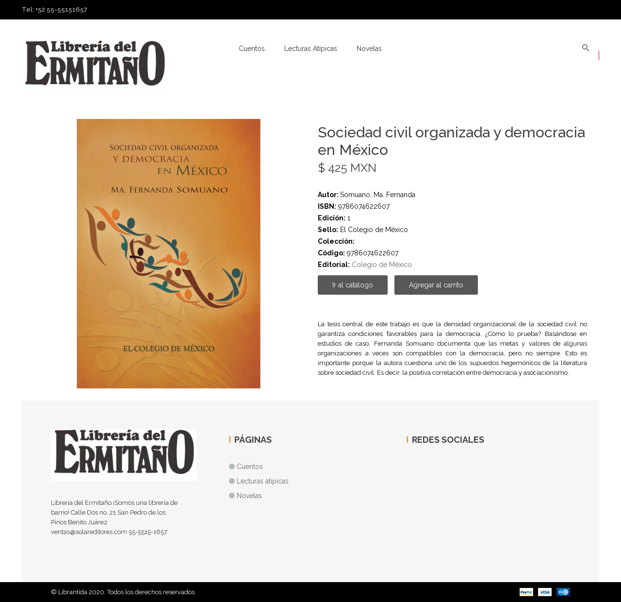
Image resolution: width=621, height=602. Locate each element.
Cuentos (252, 48)
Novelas (369, 48)
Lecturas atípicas (310, 48)
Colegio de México (382, 264)
